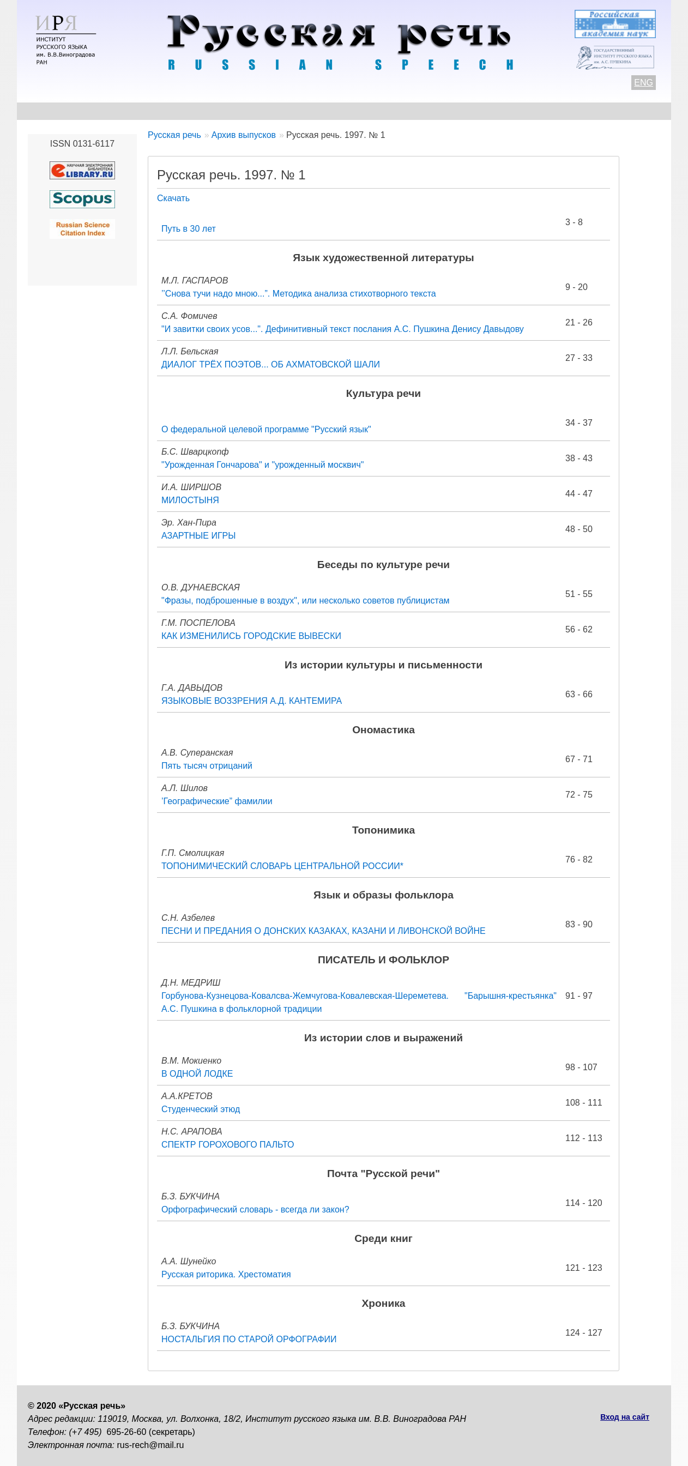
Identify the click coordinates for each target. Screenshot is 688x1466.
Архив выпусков (339, 111)
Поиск (598, 111)
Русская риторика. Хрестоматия (226, 1274)
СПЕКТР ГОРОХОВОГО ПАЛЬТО (227, 1144)
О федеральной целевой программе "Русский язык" (266, 429)
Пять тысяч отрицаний (206, 765)
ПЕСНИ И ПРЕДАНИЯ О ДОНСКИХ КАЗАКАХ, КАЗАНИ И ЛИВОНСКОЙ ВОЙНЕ (323, 931)
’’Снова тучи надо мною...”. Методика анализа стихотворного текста (298, 293)
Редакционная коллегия (448, 111)
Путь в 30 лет (188, 228)
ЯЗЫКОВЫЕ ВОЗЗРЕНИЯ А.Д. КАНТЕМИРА (251, 700)
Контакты (115, 111)
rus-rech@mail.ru (150, 1445)
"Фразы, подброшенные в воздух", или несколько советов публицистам (305, 600)
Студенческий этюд (200, 1109)
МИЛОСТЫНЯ (190, 500)
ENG (643, 82)
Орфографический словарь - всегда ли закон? (255, 1209)
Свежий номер (249, 111)
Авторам (177, 111)
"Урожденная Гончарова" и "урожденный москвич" (262, 464)
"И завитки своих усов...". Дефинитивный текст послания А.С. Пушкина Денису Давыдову (342, 329)
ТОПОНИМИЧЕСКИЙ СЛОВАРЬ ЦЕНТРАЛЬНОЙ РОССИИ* (282, 866)
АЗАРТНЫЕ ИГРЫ (198, 535)
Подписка (543, 111)
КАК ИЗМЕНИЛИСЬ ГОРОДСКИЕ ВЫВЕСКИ (251, 636)
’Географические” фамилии (217, 801)
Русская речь (174, 135)
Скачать (173, 198)
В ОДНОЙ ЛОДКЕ (197, 1073)
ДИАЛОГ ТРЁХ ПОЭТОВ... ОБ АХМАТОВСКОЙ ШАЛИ (270, 364)
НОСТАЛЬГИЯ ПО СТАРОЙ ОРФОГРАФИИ (249, 1339)
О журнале (51, 111)
